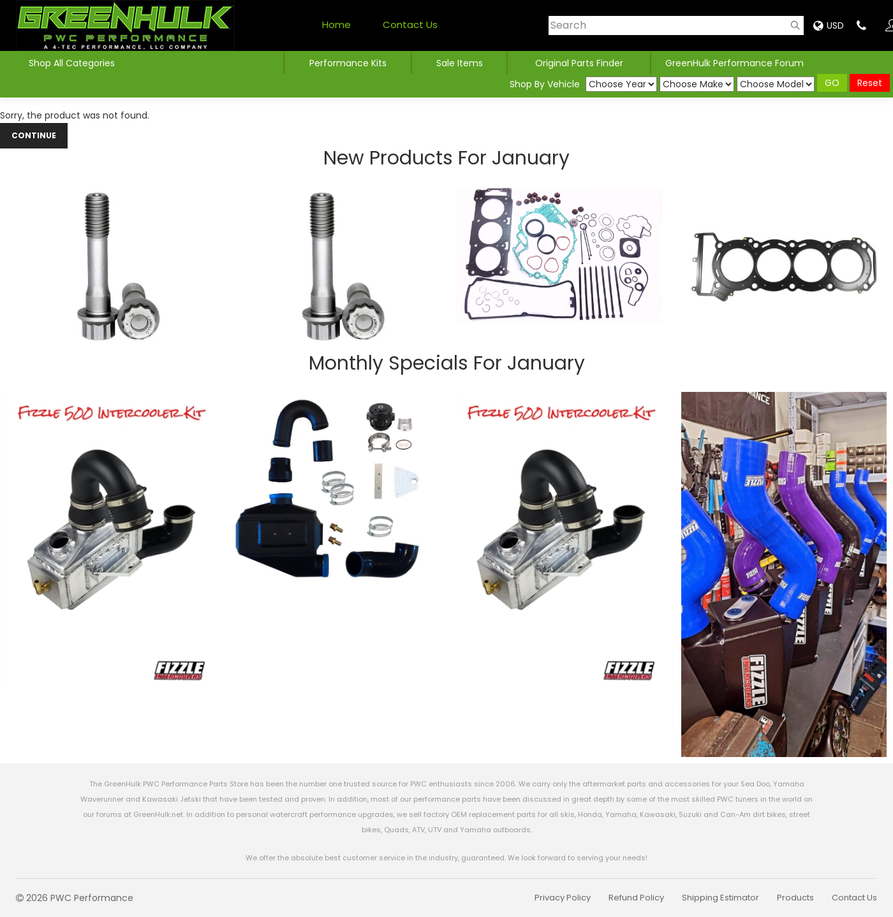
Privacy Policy (563, 898)
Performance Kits (348, 63)
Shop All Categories (73, 63)
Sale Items (459, 63)
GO (832, 82)
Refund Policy (636, 898)
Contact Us (410, 24)
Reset (869, 82)
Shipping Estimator (720, 898)
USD (828, 25)
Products (795, 898)
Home (336, 24)
